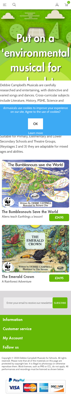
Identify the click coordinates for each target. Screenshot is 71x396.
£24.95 (59, 217)
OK (35, 127)
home (30, 4)
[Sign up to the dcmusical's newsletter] (35, 302)
